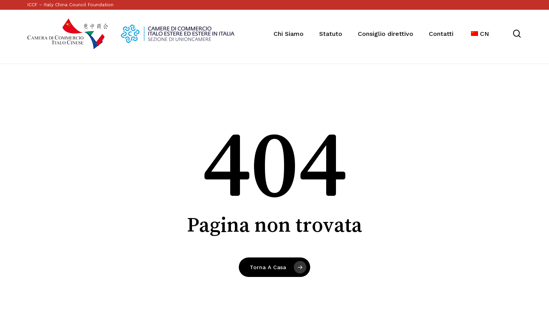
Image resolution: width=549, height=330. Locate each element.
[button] (534, 4)
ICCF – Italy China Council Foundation (70, 4)
